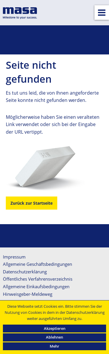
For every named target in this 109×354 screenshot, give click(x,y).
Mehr (54, 346)
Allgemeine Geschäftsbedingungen (37, 264)
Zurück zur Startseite (31, 203)
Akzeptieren (54, 328)
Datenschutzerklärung (25, 272)
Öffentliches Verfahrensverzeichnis (37, 279)
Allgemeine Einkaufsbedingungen (36, 286)
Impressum (14, 257)
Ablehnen (54, 337)
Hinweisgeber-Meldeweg (27, 294)
